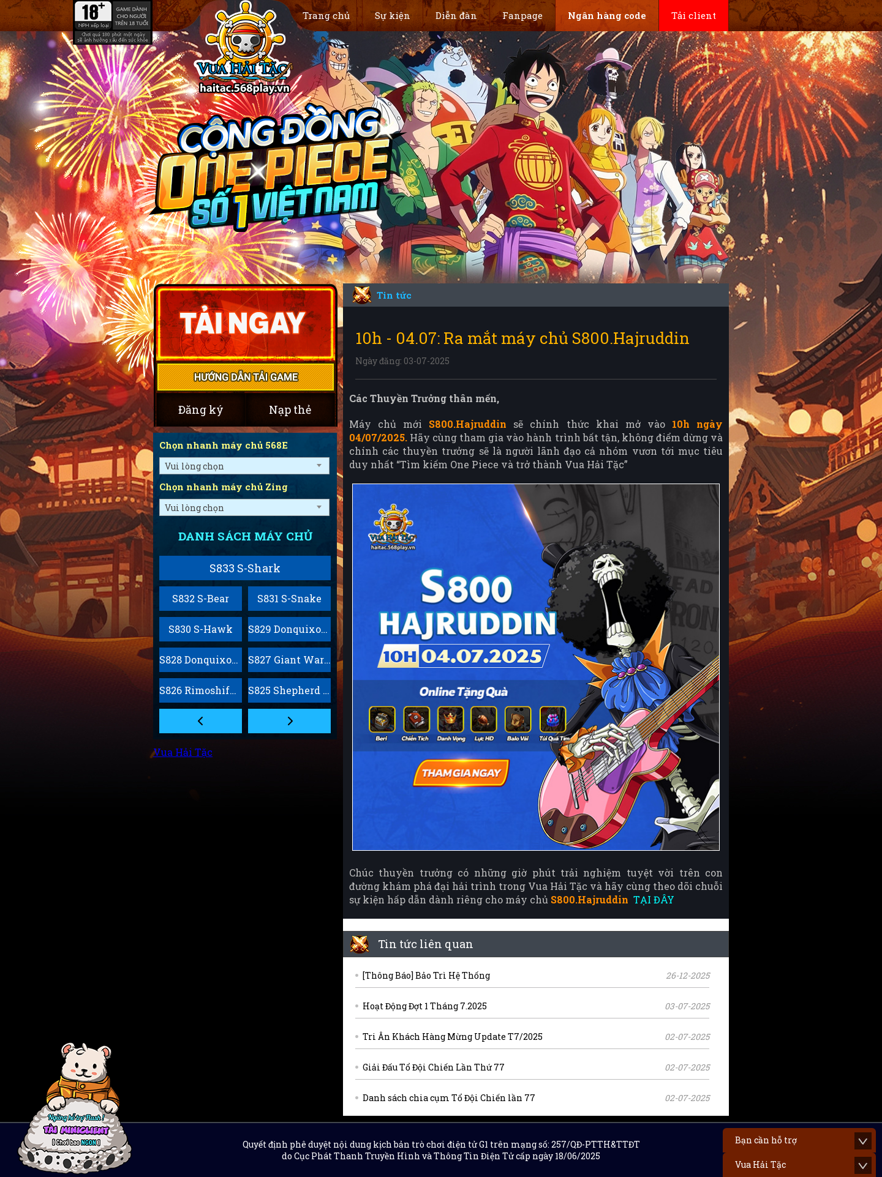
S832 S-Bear (200, 598)
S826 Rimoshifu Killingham (200, 690)
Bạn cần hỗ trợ (766, 1140)
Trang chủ (326, 15)
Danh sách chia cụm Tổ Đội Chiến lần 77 (449, 1098)
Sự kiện (392, 15)
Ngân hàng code (607, 15)
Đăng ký (201, 409)
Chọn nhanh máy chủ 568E (223, 445)
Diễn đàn (456, 15)
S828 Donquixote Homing (200, 659)
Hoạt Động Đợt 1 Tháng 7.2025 (425, 1006)
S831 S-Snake (289, 598)
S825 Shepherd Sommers (289, 690)
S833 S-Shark (245, 568)
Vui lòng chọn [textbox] (194, 466)
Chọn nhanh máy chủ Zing (223, 486)
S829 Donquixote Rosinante (289, 628)
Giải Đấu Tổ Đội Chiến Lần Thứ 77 (434, 1067)
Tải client (693, 15)
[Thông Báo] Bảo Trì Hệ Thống (426, 975)
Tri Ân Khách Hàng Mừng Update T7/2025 (453, 1036)
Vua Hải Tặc (183, 751)
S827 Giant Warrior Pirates (289, 659)
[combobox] (244, 465)
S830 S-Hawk (200, 628)
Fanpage (522, 15)
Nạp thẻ (290, 409)
